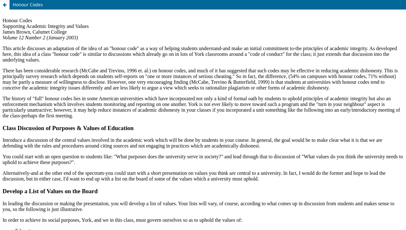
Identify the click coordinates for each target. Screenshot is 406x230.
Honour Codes (28, 5)
